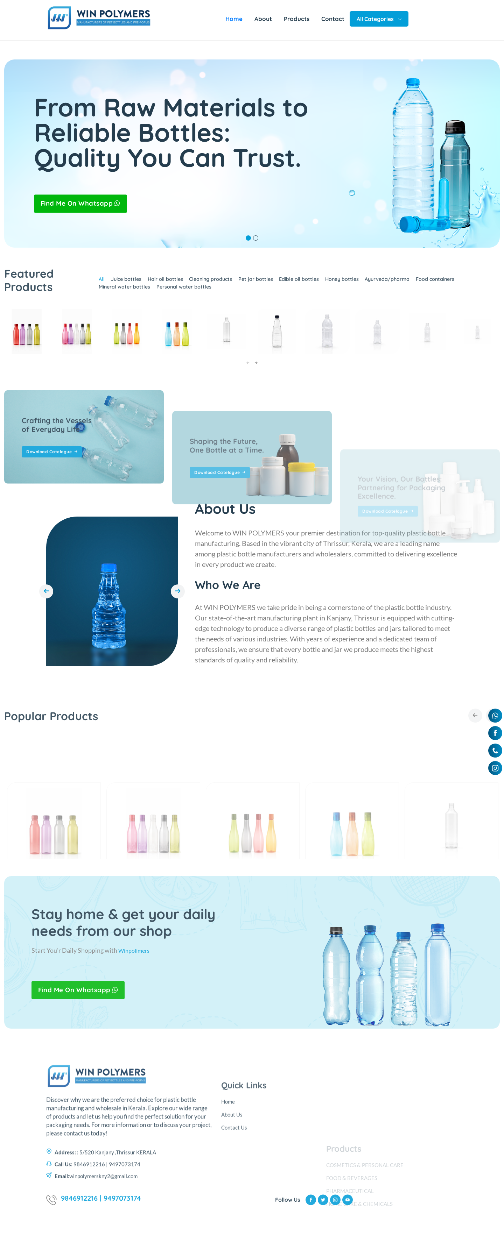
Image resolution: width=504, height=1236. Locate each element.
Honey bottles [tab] (360, 284)
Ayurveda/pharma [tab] (411, 284)
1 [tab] (248, 238)
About (263, 18)
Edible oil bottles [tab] (313, 284)
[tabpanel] (252, 153)
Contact (332, 18)
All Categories (379, 18)
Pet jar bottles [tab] (266, 284)
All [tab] (95, 284)
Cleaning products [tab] (216, 284)
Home (234, 18)
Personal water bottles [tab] (185, 289)
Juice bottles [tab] (122, 284)
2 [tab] (255, 238)
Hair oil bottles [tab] (165, 284)
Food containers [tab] (465, 284)
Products (296, 18)
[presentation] (247, 363)
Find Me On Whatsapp (84, 203)
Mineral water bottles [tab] (120, 289)
